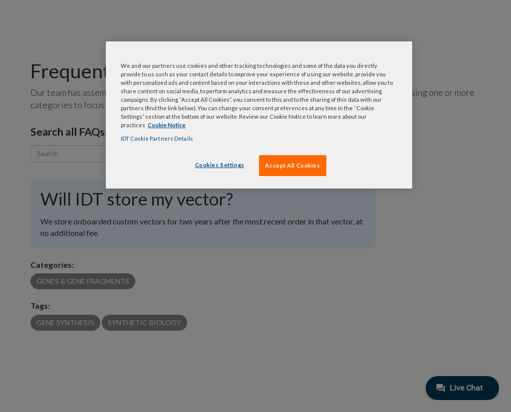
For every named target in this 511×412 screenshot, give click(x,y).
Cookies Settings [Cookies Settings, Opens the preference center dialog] (220, 165)
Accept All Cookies (292, 165)
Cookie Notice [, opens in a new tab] (167, 125)
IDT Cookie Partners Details (157, 138)
